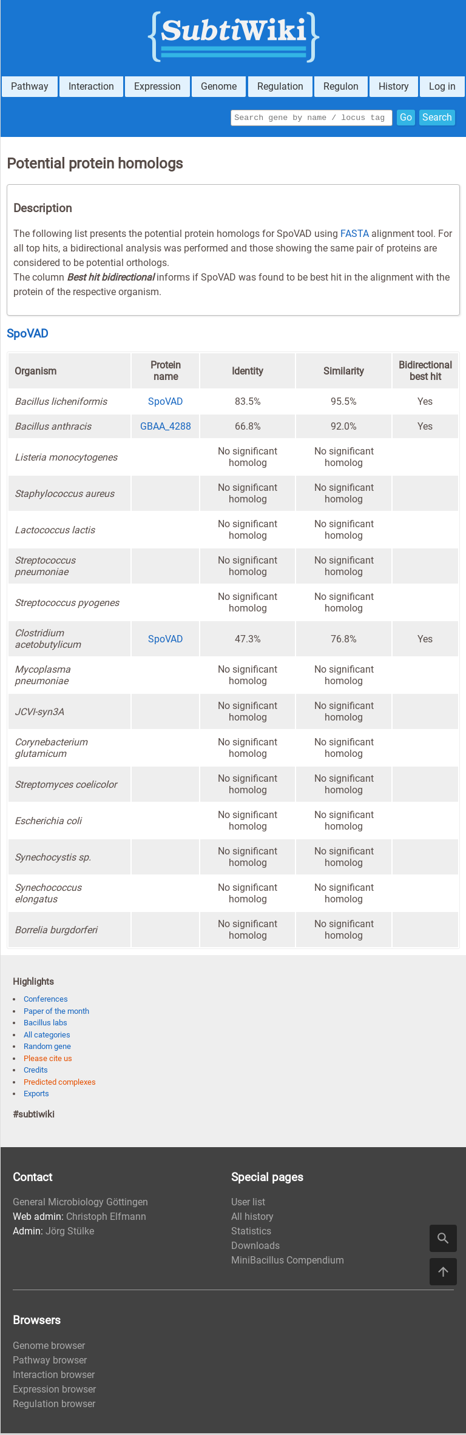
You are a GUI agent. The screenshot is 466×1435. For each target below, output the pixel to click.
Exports (36, 1095)
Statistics (251, 1233)
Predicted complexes (60, 1083)
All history (252, 1218)
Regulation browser (54, 1405)
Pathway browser (50, 1362)
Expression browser (54, 1391)
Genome (219, 86)
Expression (157, 86)
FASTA (354, 235)
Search (437, 118)
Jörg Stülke (70, 1233)
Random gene (47, 1048)
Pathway (30, 86)
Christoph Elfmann (106, 1218)
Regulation (280, 86)
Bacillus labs (45, 1024)
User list (248, 1204)
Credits (36, 1071)
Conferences (46, 1000)
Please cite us (48, 1060)
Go (406, 118)
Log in (442, 86)
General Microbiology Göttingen (80, 1204)
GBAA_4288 (165, 428)
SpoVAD (27, 335)
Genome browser (49, 1347)
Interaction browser (54, 1376)
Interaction (91, 86)
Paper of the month (56, 1012)
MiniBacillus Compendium (287, 1262)
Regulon (341, 86)
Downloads (255, 1247)
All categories (47, 1036)
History (394, 86)
